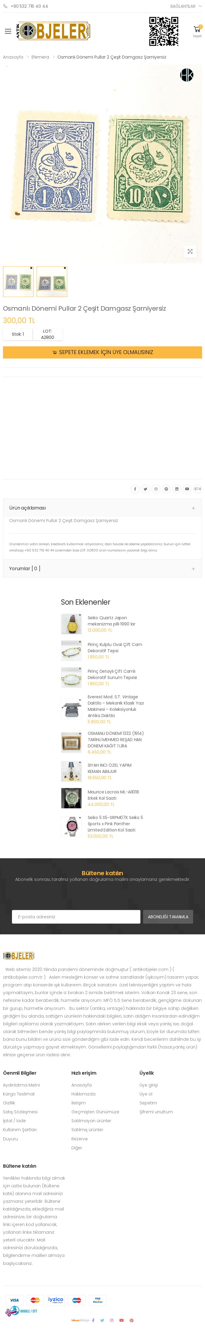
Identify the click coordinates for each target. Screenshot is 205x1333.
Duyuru (10, 1139)
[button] (197, 31)
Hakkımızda (83, 1094)
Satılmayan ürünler (91, 1121)
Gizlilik (9, 1103)
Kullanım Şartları (20, 1130)
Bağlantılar (182, 6)
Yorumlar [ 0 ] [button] (24, 568)
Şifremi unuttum (156, 1112)
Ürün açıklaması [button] (27, 507)
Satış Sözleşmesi (20, 1112)
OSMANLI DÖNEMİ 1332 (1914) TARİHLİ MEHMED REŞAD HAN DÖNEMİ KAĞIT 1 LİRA (116, 739)
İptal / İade (14, 1121)
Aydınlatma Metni (21, 1085)
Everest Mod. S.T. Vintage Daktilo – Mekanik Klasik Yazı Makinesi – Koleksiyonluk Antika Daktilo (116, 706)
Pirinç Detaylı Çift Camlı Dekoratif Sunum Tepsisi (112, 674)
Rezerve (79, 1139)
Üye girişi (149, 1085)
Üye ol (146, 1094)
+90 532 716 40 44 (25, 6)
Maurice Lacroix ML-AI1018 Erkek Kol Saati (113, 795)
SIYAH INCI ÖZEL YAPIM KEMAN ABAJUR (110, 768)
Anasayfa (13, 57)
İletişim (78, 1103)
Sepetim (148, 1103)
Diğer (76, 1148)
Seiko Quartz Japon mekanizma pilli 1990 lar (112, 621)
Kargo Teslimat (19, 1094)
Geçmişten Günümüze (95, 1112)
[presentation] (57, 898)
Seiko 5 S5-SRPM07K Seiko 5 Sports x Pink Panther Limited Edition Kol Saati (115, 824)
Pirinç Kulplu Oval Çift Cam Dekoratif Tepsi (115, 648)
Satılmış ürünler (87, 1130)
